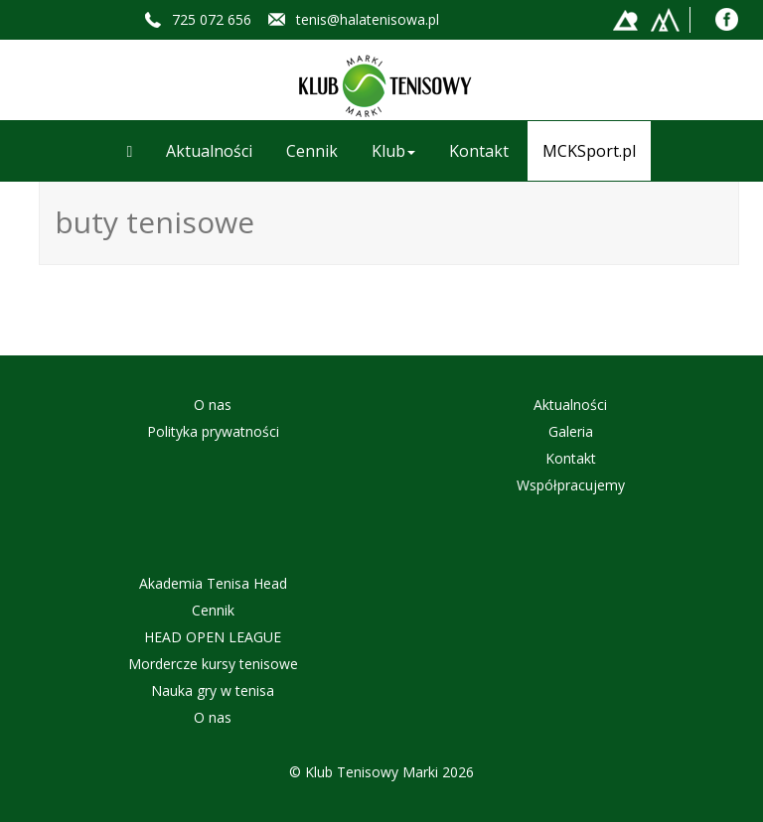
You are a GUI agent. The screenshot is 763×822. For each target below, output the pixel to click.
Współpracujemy (571, 485)
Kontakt (479, 151)
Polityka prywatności (213, 431)
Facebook (726, 19)
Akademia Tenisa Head (213, 583)
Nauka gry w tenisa (212, 690)
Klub (393, 151)
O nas (212, 404)
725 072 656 (211, 19)
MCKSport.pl (589, 151)
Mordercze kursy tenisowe (213, 663)
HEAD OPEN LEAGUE (212, 636)
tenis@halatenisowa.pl (367, 19)
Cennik (312, 151)
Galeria (570, 431)
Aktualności (209, 151)
